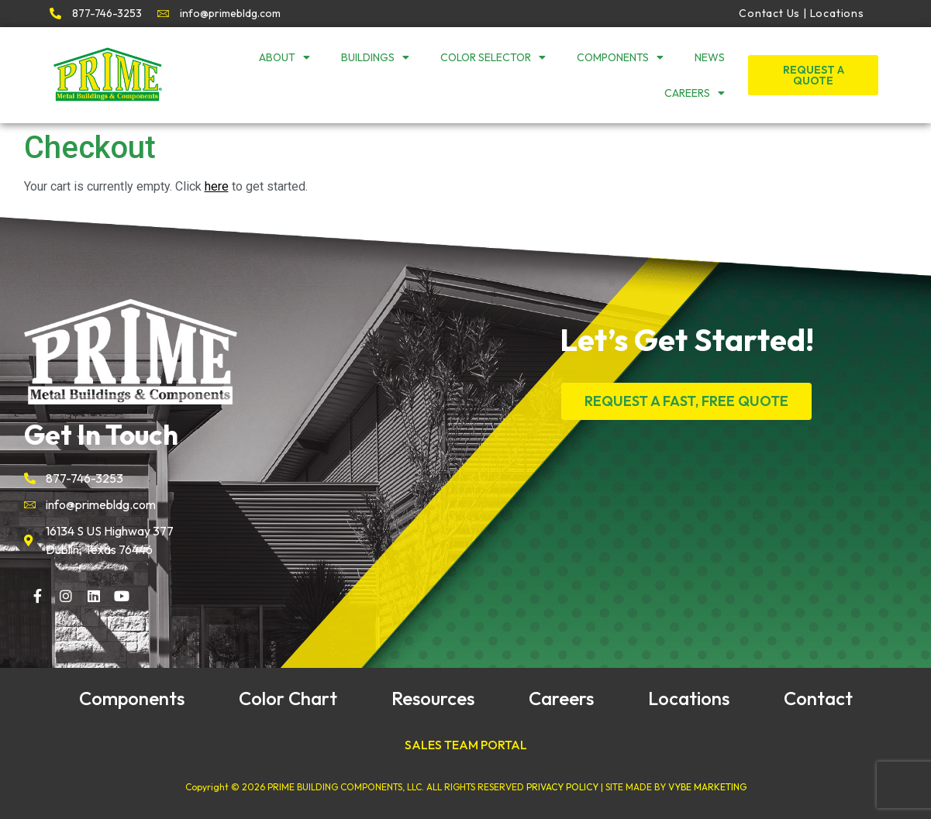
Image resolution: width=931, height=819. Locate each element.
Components (620, 57)
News (710, 57)
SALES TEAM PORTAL (466, 744)
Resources (432, 698)
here (217, 186)
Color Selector (493, 57)
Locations (688, 698)
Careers (694, 93)
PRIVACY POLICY (562, 787)
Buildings (375, 57)
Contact (818, 698)
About (284, 57)
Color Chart (288, 698)
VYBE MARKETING (707, 787)
